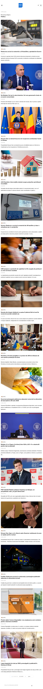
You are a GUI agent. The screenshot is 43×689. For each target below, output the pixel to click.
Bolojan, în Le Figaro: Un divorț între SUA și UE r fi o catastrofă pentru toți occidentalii (20, 445)
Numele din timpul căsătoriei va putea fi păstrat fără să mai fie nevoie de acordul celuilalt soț (20, 313)
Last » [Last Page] (29, 676)
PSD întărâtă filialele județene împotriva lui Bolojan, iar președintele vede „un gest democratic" (18, 490)
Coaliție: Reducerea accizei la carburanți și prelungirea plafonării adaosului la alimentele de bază (20, 577)
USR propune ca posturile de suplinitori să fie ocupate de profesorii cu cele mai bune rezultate (21, 269)
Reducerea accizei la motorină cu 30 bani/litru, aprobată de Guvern (21, 51)
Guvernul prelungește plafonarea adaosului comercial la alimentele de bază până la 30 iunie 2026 (21, 400)
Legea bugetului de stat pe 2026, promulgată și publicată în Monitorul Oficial (19, 664)
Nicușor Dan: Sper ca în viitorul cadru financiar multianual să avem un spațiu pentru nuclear (21, 534)
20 (21, 676)
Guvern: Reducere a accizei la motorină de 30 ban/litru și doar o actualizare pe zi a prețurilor (20, 226)
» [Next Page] (25, 676)
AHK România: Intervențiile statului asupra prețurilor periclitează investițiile (21, 183)
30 (22, 676)
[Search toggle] (41, 5)
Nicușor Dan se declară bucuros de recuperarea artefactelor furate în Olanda (21, 139)
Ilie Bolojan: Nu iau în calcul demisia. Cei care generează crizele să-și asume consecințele (21, 96)
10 (19, 676)
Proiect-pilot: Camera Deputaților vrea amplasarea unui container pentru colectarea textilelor (21, 621)
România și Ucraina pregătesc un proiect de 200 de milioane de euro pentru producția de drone (20, 356)
